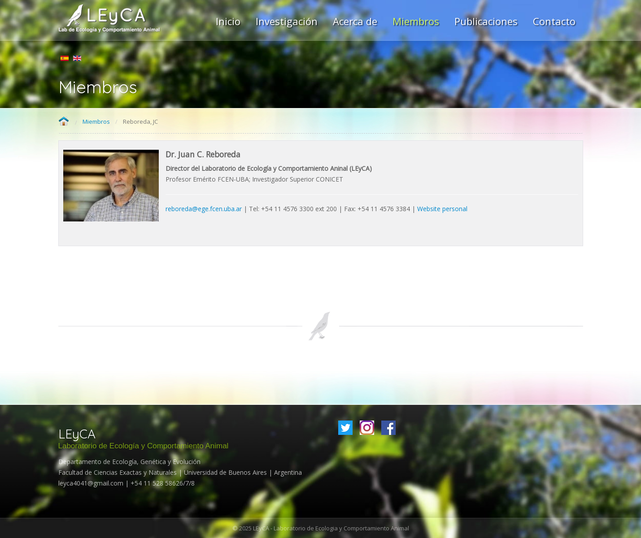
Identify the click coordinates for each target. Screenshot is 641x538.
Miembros (96, 121)
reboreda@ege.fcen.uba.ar (204, 208)
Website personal (442, 208)
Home (64, 121)
